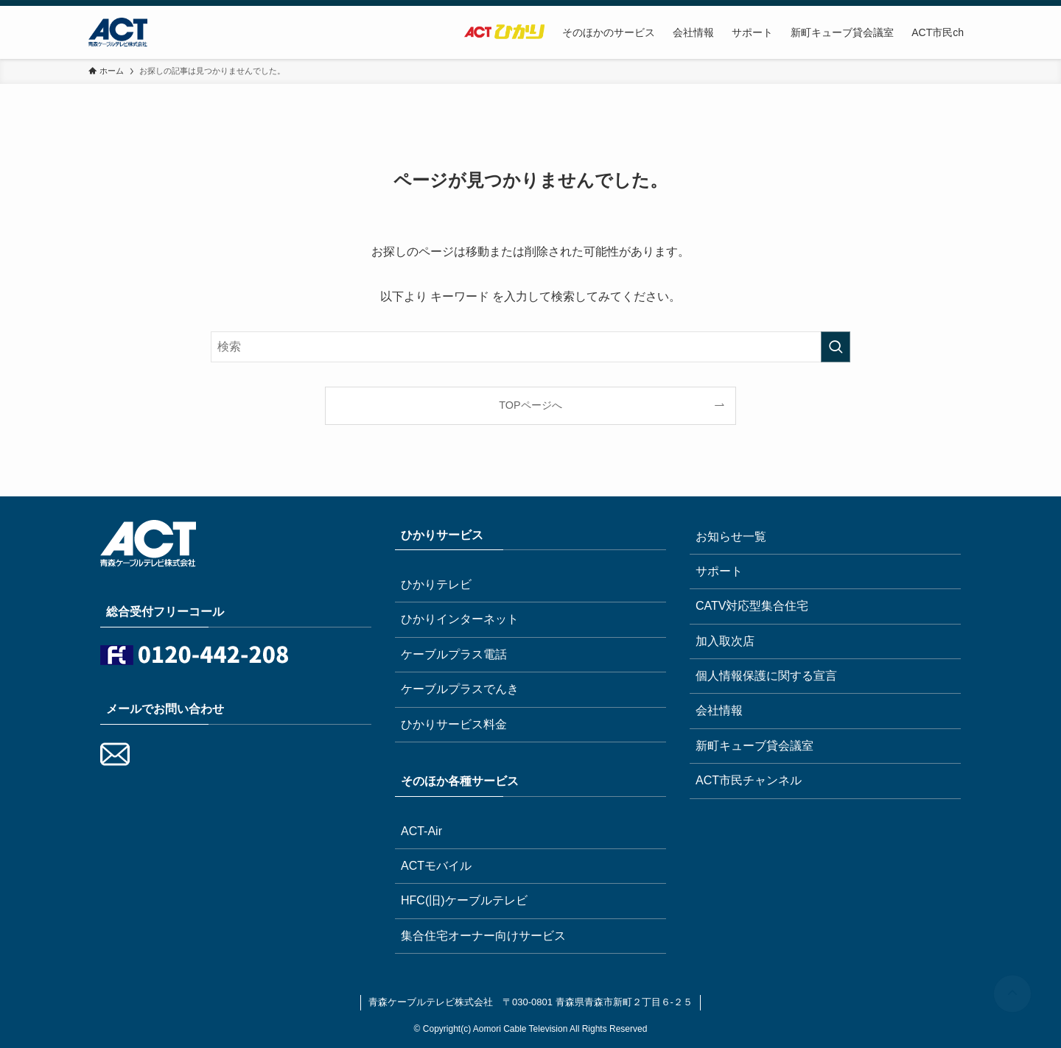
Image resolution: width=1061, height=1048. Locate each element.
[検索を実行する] (835, 346)
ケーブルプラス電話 (454, 654)
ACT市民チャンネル (749, 780)
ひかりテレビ (436, 584)
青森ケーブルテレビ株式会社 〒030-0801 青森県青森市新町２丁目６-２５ (530, 1001)
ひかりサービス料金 (454, 724)
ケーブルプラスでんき (460, 689)
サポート (719, 571)
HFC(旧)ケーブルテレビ (464, 900)
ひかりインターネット (460, 619)
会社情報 (719, 710)
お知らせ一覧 (731, 536)
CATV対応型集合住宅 (752, 605)
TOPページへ (530, 405)
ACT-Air (421, 831)
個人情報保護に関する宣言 (766, 675)
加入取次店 (725, 641)
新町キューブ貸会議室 (754, 745)
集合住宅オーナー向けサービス (483, 935)
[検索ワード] (530, 346)
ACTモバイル (436, 865)
